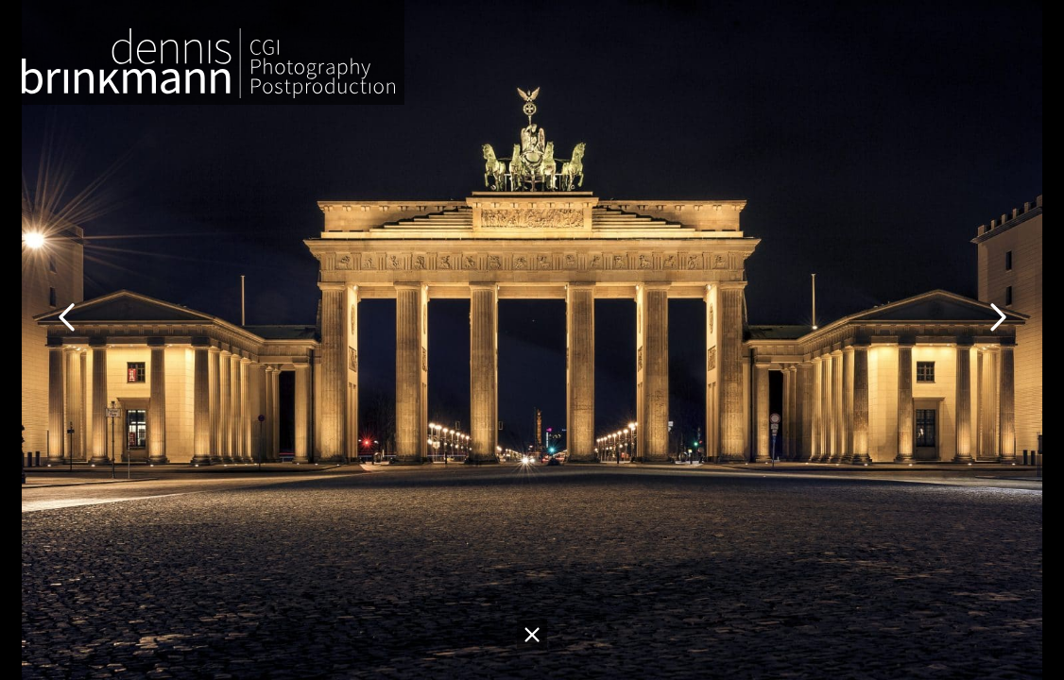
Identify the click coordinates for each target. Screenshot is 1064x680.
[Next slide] (997, 311)
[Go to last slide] (66, 311)
